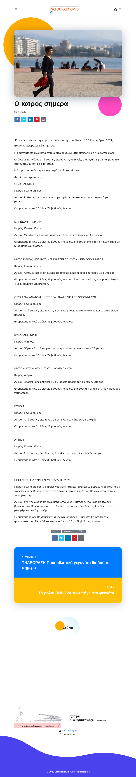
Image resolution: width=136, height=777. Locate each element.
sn (15, 112)
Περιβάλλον (68, 531)
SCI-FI (81, 531)
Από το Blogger (68, 730)
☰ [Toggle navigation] (16, 9)
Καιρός (56, 531)
